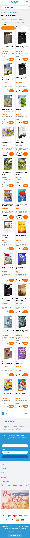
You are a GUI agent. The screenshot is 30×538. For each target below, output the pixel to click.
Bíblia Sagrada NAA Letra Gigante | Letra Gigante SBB (21, 141)
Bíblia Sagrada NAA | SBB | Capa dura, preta (7, 47)
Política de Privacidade (15, 531)
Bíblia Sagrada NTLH (22, 78)
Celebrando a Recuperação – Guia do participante (7, 78)
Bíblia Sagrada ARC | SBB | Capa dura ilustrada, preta (22, 47)
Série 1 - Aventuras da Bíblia (7, 268)
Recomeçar (19, 109)
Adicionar (11, 59)
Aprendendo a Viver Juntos (22, 173)
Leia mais (3, 24)
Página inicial (6, 12)
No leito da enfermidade (6, 236)
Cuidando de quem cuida (21, 204)
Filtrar (8, 28)
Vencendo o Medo (21, 235)
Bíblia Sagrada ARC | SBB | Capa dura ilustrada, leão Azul (22, 331)
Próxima (25, 413)
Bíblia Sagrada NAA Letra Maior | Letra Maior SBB (7, 299)
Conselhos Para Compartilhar (6, 394)
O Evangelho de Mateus (20, 268)
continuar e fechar (15, 535)
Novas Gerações (14, 12)
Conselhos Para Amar (20, 394)
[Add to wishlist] (11, 34)
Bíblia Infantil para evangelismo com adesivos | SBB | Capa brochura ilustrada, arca (7, 204)
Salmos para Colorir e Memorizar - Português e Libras (21, 362)
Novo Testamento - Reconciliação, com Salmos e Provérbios (8, 110)
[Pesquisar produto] (26, 8)
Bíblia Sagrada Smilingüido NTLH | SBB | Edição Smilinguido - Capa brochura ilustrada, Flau (7, 362)
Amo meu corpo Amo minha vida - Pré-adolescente (7, 141)
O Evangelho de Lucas (6, 173)
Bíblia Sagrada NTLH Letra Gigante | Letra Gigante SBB (22, 299)
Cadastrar (15, 456)
